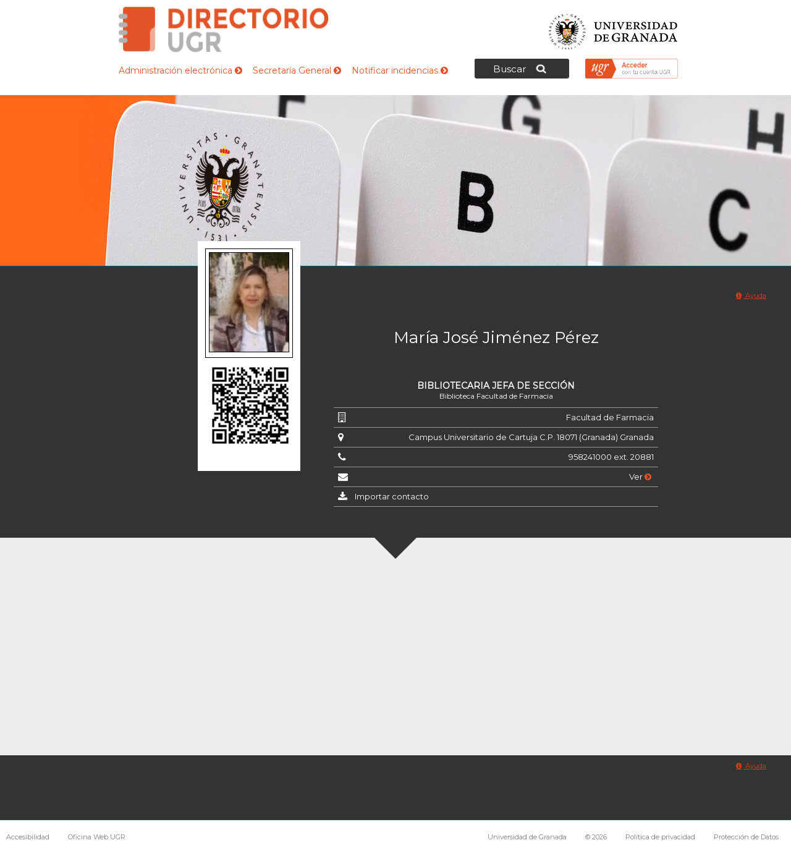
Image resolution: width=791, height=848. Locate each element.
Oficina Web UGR (96, 837)
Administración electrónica (180, 70)
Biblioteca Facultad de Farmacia (496, 396)
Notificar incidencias (400, 70)
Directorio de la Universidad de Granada (224, 29)
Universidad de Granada (614, 28)
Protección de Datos (746, 837)
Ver (640, 476)
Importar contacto (392, 496)
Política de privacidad (660, 837)
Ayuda (751, 295)
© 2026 (596, 837)
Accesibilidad (27, 837)
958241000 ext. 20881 (611, 457)
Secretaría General (297, 70)
